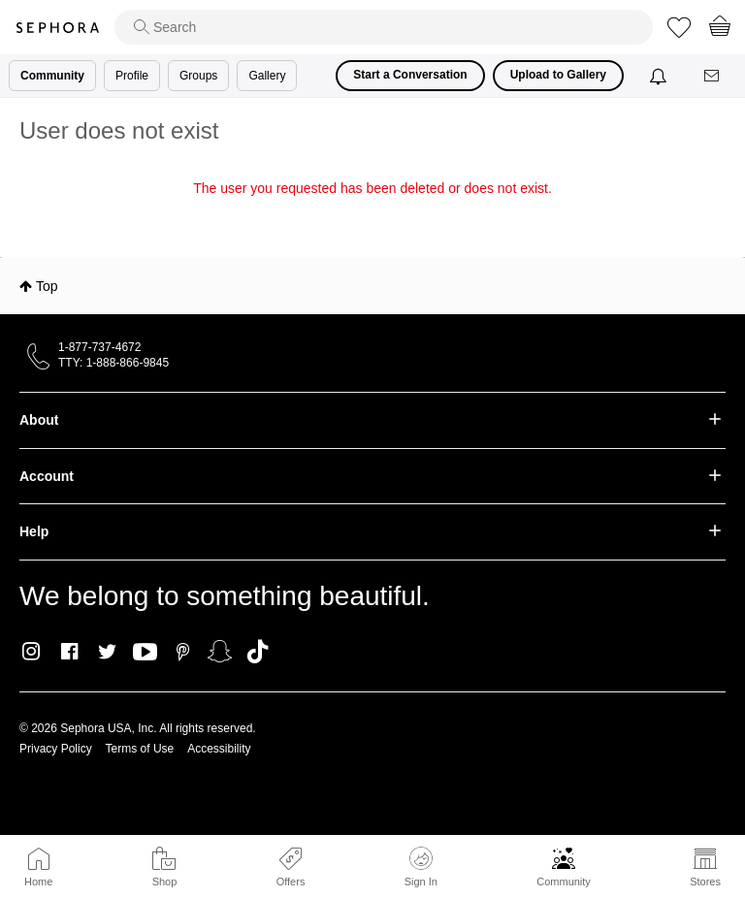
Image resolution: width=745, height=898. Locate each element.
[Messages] (713, 76)
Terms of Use (140, 748)
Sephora (57, 27)
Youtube (145, 652)
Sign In (421, 867)
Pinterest (183, 651)
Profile (131, 75)
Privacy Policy (55, 748)
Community (563, 881)
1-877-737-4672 (99, 347)
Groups (198, 75)
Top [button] (47, 286)
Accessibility (218, 748)
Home (38, 881)
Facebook (69, 651)
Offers (291, 881)
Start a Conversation (410, 74)
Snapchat (220, 651)
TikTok (257, 651)
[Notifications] (660, 75)
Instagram (31, 651)
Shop (165, 881)
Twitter (107, 651)
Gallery (266, 75)
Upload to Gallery (558, 74)
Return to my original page (372, 215)
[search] (383, 27)
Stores (705, 881)
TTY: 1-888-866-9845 (113, 362)
